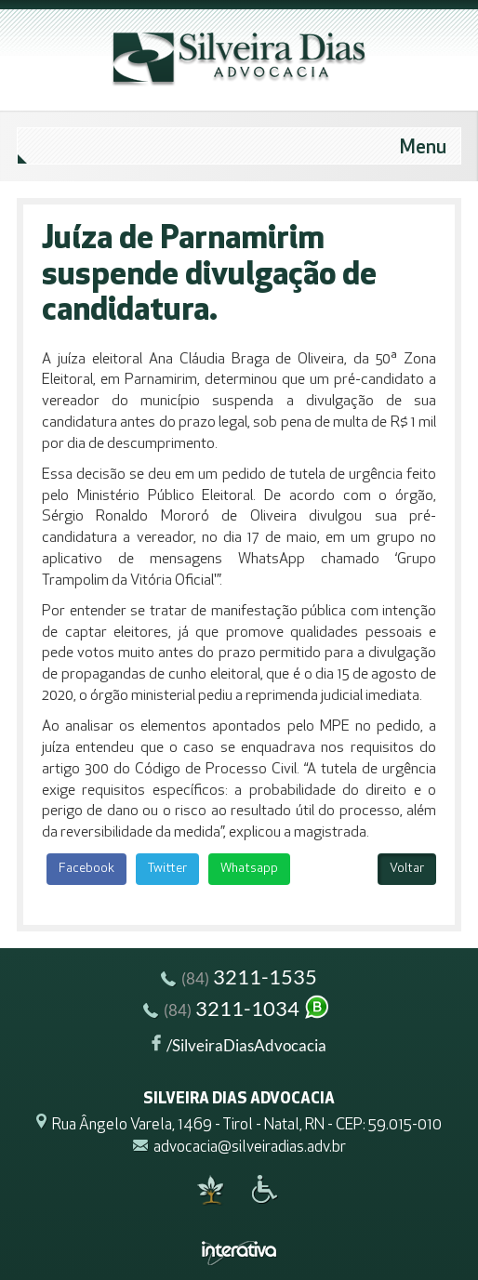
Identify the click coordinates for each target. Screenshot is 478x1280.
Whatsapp (249, 869)
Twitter (167, 869)
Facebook (86, 869)
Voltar (407, 869)
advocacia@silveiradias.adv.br (249, 1147)
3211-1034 (237, 1011)
